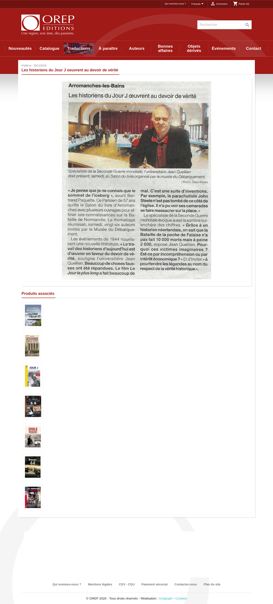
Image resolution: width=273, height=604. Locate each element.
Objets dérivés (194, 48)
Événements (224, 48)
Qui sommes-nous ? (175, 3)
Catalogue (50, 48)
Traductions (78, 48)
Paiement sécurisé (154, 584)
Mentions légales (100, 584)
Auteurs (137, 48)
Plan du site (212, 584)
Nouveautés (20, 48)
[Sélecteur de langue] (198, 4)
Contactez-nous (185, 584)
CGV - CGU (127, 584)
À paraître (108, 48)
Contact (253, 48)
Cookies (181, 598)
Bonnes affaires (165, 48)
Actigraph (165, 598)
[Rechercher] (224, 24)
